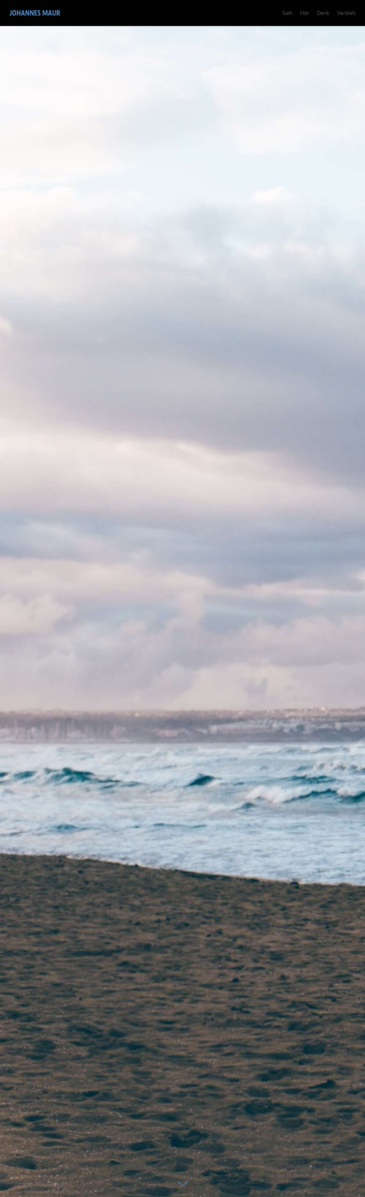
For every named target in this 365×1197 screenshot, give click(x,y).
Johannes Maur (35, 13)
